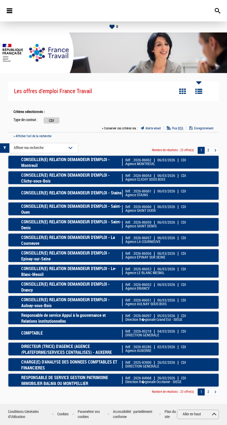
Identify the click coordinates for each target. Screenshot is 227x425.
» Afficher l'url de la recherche (32, 136)
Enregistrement (204, 128)
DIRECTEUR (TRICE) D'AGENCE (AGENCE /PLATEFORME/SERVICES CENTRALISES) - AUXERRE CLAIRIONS (66, 352)
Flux (177, 128)
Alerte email (153, 128)
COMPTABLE (32, 333)
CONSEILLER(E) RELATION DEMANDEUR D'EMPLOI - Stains (71, 192)
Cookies (63, 414)
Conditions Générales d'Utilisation (23, 414)
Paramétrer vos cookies (89, 414)
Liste (199, 91)
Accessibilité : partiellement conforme (132, 414)
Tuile (183, 91)
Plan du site (170, 414)
